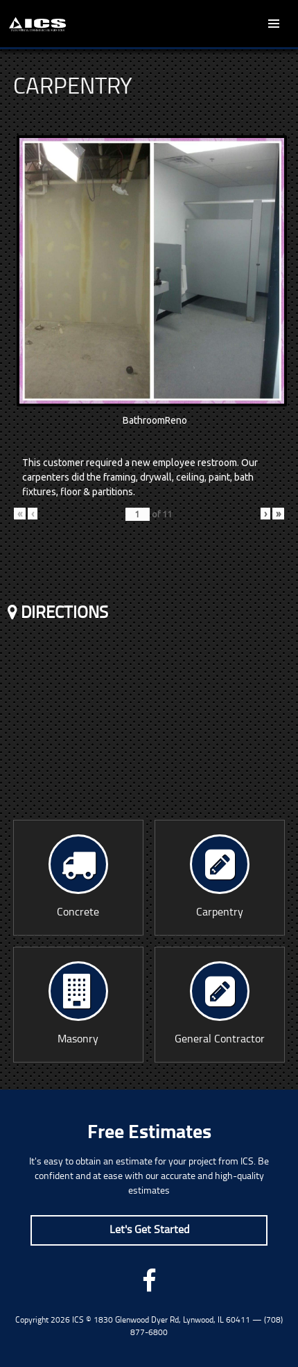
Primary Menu (273, 23)
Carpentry (219, 876)
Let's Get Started (149, 1230)
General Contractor (220, 1003)
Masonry (78, 1003)
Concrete (78, 876)
